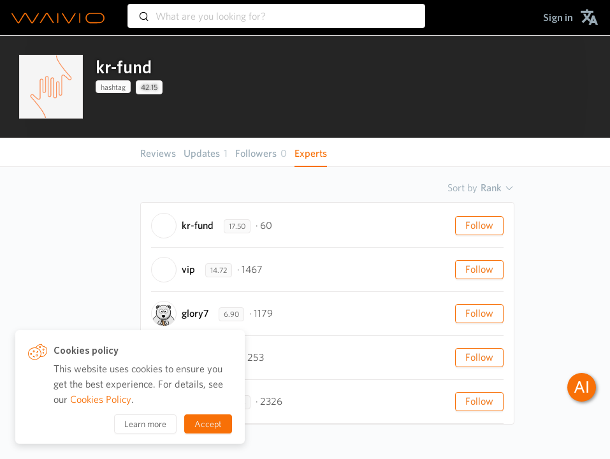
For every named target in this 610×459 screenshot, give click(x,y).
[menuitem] (558, 17)
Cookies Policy (100, 399)
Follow (479, 225)
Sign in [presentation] (558, 17)
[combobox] (276, 10)
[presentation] (51, 87)
